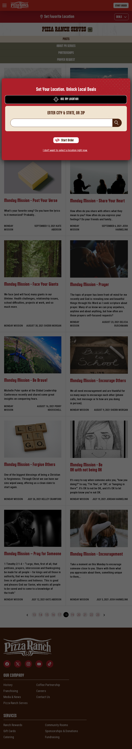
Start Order (64, 140)
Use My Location (65, 99)
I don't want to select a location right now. (65, 150)
